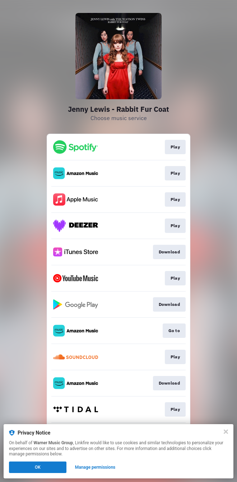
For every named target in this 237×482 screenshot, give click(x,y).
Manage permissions (95, 467)
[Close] (226, 431)
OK (38, 467)
